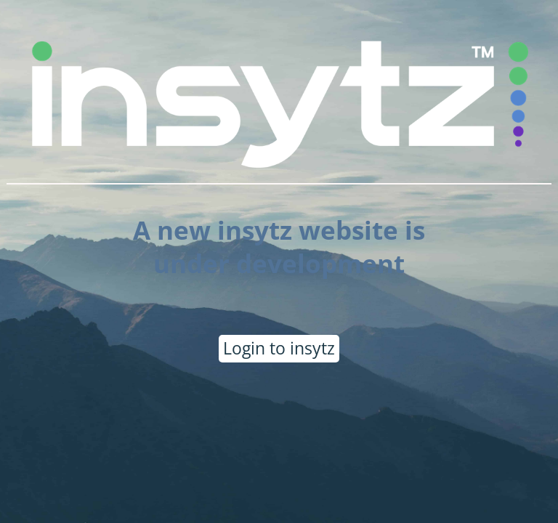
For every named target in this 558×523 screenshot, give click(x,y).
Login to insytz (279, 348)
